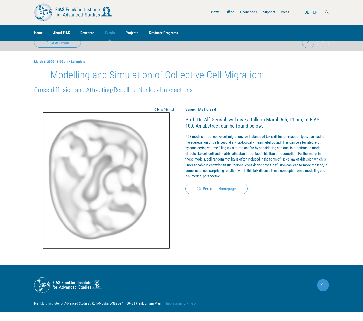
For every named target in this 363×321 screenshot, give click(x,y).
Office (226, 12)
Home (39, 32)
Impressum (174, 312)
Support (268, 12)
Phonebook (246, 12)
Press (284, 12)
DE (307, 12)
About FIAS (63, 32)
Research (91, 32)
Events (114, 32)
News (211, 12)
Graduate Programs (170, 32)
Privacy (192, 312)
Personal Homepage (216, 208)
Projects (137, 32)
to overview (58, 49)
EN (315, 12)
